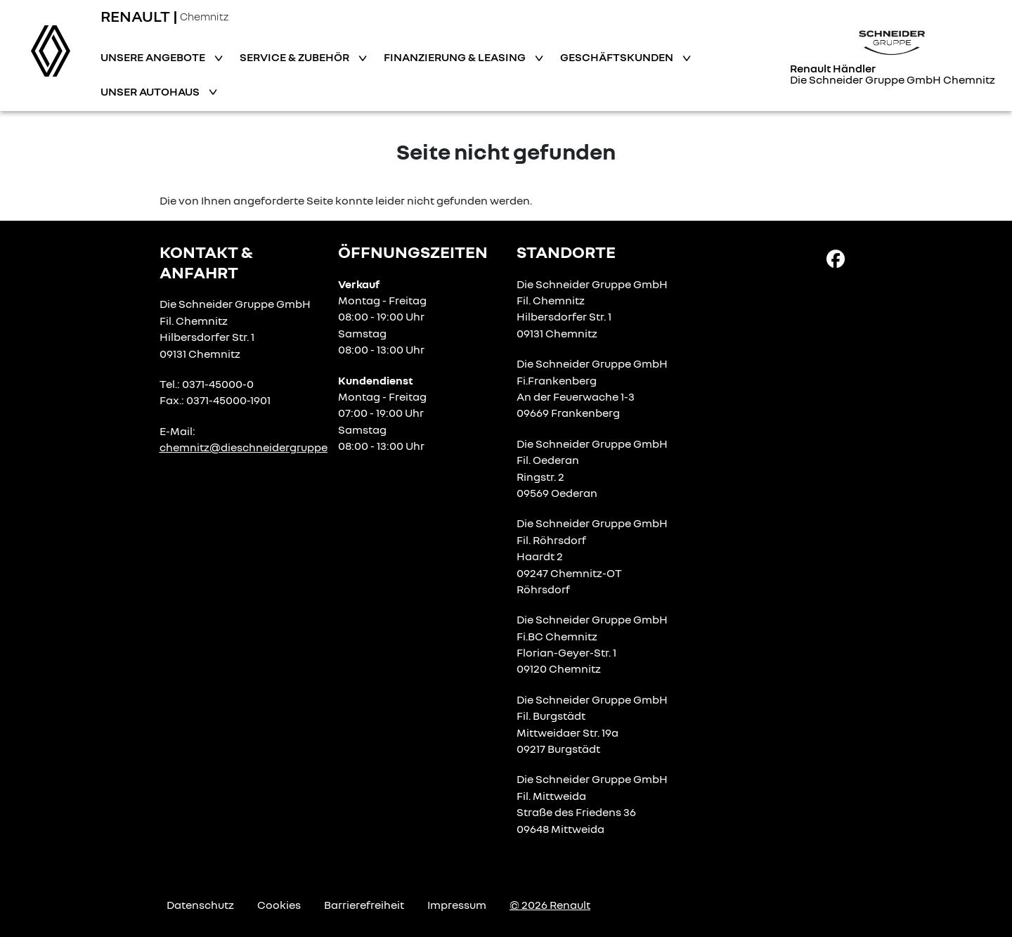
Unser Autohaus (151, 91)
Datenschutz (200, 905)
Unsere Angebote (153, 57)
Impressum (456, 905)
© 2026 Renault (550, 905)
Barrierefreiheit (364, 905)
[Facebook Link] (835, 258)
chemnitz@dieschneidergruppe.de (251, 447)
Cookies (279, 905)
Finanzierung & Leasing (456, 57)
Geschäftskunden (617, 57)
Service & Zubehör (295, 57)
